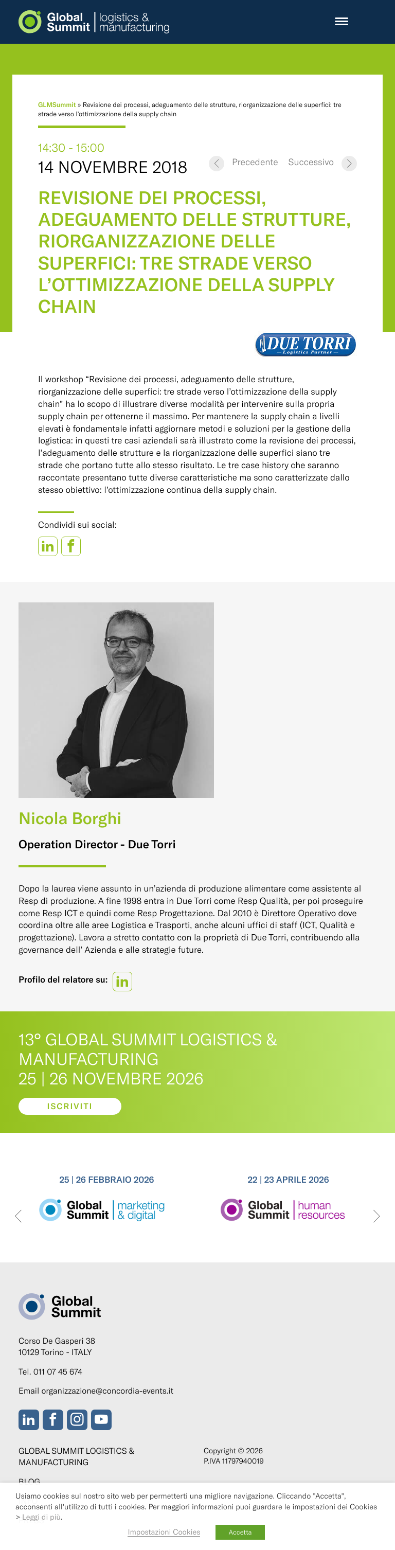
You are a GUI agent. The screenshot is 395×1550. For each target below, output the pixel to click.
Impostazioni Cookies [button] (164, 1531)
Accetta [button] (240, 1532)
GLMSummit (57, 104)
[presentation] (18, 1217)
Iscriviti (70, 1106)
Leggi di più (41, 1516)
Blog (29, 1482)
